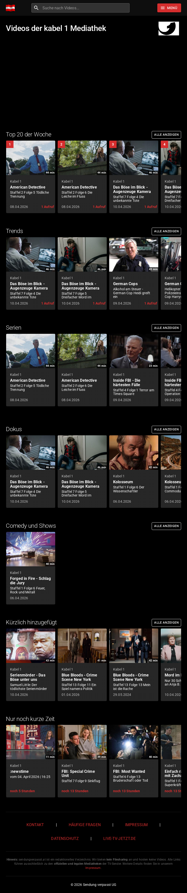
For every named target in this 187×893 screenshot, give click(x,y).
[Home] (11, 8)
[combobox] (85, 8)
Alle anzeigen (166, 134)
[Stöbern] (169, 7)
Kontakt (35, 824)
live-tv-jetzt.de (119, 838)
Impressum (136, 824)
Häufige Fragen (85, 824)
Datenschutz (65, 838)
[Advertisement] (93, 81)
